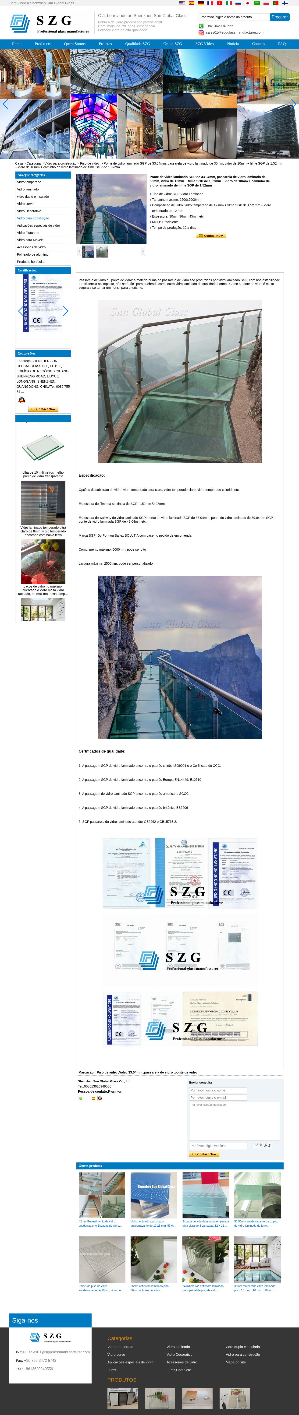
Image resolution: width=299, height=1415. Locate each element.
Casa (19, 163)
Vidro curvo (25, 204)
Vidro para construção (60, 163)
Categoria (34, 163)
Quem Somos (74, 44)
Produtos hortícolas (31, 262)
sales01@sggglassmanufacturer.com (234, 32)
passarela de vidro (158, 1072)
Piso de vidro (89, 163)
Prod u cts (43, 44)
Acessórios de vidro (31, 247)
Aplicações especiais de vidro (38, 225)
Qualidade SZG (137, 44)
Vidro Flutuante (28, 233)
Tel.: (19, 1369)
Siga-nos (25, 1320)
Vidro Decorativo (29, 211)
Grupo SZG (173, 44)
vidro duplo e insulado (33, 196)
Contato (258, 44)
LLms (111, 1370)
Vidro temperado (29, 182)
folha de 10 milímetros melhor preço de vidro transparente (43, 478)
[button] (140, 155)
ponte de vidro (186, 1072)
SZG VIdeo (205, 44)
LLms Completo (179, 1370)
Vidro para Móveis (30, 240)
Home (16, 44)
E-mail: (22, 1352)
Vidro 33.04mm (130, 1072)
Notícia (233, 44)
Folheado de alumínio (33, 254)
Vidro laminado (28, 189)
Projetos (105, 44)
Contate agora (43, 409)
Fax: (19, 1360)
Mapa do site (236, 1362)
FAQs (282, 44)
